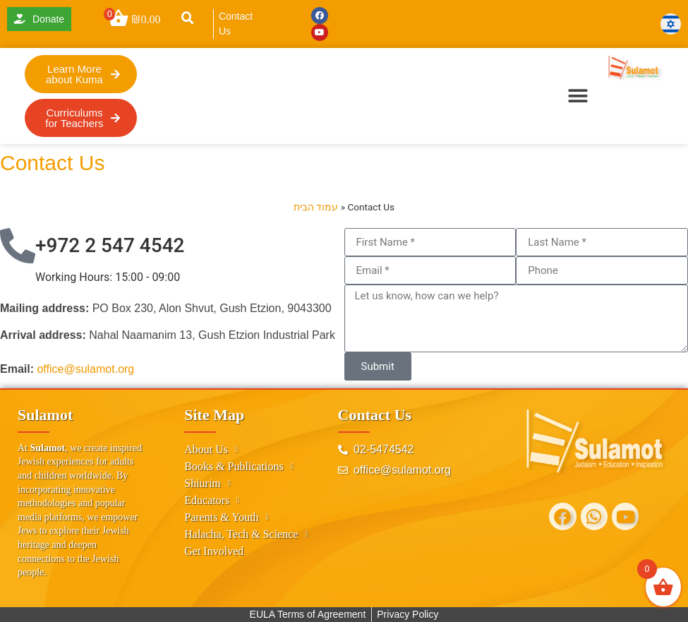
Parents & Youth (226, 517)
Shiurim (207, 483)
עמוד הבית (316, 207)
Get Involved (213, 551)
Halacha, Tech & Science (246, 534)
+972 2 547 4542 (109, 245)
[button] (187, 18)
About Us (211, 449)
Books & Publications (239, 466)
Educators (211, 500)
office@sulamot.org (85, 369)
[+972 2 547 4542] (17, 245)
